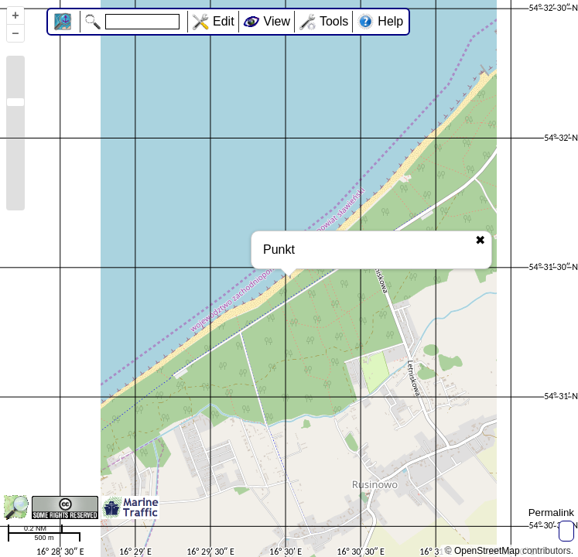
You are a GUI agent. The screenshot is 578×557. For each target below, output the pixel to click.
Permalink (551, 512)
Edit (223, 21)
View (277, 21)
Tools (334, 21)
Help (390, 21)
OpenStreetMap (487, 550)
